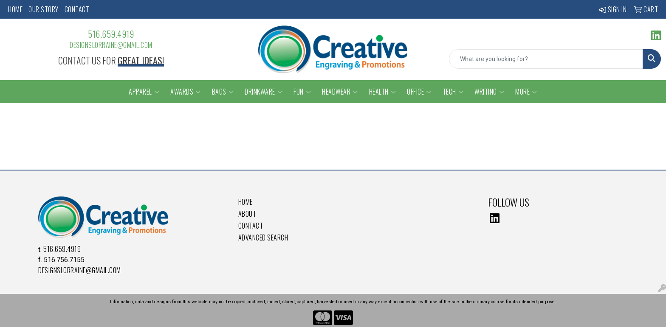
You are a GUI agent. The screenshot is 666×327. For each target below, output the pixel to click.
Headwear (340, 92)
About (247, 214)
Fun (302, 92)
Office (419, 92)
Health (382, 92)
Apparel (144, 92)
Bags (223, 92)
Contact (77, 9)
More (526, 92)
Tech (453, 92)
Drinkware (263, 92)
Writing (489, 92)
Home (15, 9)
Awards (185, 92)
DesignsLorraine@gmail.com (111, 45)
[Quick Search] (546, 59)
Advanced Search (263, 237)
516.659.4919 (111, 34)
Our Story (43, 9)
